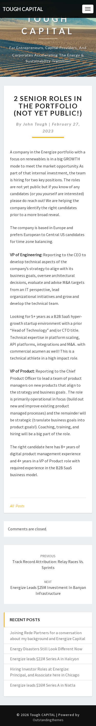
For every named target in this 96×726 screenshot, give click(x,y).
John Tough (35, 123)
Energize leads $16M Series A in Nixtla (42, 685)
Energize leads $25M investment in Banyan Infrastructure (48, 587)
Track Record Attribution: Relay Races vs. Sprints (48, 562)
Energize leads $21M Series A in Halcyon (44, 658)
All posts (17, 505)
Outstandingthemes (48, 720)
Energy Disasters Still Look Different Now (46, 648)
